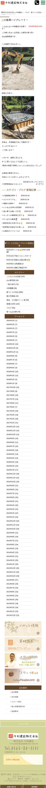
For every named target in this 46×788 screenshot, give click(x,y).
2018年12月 (11, 348)
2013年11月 (11, 572)
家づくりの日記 (12, 243)
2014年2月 (11, 560)
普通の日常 (11, 304)
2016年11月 (11, 431)
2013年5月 (11, 596)
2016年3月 (11, 462)
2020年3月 (11, 320)
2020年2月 (11, 324)
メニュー (23, 724)
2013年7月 (11, 588)
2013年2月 (11, 607)
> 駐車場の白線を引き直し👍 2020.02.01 (19, 227)
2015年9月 (11, 486)
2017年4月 (11, 411)
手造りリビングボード (22, 256)
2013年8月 (11, 584)
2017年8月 (11, 395)
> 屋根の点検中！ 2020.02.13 (14, 203)
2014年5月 (11, 548)
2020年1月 (11, 328)
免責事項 (14, 711)
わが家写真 (11, 280)
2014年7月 (11, 541)
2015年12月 (11, 474)
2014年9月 (11, 533)
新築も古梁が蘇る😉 (22, 260)
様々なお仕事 (12, 312)
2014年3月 (11, 556)
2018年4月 (11, 372)
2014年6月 (11, 545)
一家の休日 (11, 284)
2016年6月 (11, 450)
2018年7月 (11, 360)
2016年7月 (11, 446)
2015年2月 (11, 513)
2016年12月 (11, 427)
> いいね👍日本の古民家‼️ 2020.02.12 (18, 207)
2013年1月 (11, 611)
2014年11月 (11, 525)
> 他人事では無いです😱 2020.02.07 (17, 211)
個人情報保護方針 (18, 706)
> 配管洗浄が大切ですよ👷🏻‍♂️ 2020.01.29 (18, 223)
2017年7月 (11, 399)
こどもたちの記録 (13, 276)
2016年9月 (11, 438)
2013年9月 (11, 580)
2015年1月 (11, 517)
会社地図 (14, 697)
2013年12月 (11, 568)
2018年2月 (11, 379)
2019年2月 (11, 344)
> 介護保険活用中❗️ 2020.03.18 (15, 196)
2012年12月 (11, 615)
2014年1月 (11, 564)
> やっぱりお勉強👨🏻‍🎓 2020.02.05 (15, 219)
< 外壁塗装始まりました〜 (12, 184)
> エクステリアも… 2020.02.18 (15, 199)
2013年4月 (11, 600)
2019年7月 (11, 332)
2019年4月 (11, 336)
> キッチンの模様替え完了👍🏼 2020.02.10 (19, 215)
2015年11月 (11, 478)
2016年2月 (11, 466)
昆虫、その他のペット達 (16, 300)
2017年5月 (11, 407)
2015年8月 (11, 489)
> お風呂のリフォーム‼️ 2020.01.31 (17, 231)
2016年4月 (11, 458)
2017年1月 (11, 423)
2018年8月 (11, 356)
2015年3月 (11, 509)
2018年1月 (11, 383)
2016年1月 (11, 470)
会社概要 (14, 692)
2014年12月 (11, 521)
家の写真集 (11, 296)
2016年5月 (11, 454)
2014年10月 (11, 529)
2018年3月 (11, 375)
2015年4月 (11, 505)
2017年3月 (11, 415)
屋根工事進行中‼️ (20, 268)
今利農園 (10, 288)
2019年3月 (11, 340)
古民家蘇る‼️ (19, 264)
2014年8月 (11, 537)
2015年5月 (11, 501)
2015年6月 (11, 497)
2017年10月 (11, 387)
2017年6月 (11, 403)
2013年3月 (11, 603)
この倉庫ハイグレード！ (14, 20)
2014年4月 (11, 552)
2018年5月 (11, 368)
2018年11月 (11, 352)
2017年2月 (11, 419)
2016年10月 (11, 434)
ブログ (23, 243)
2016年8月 (11, 442)
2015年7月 (11, 493)
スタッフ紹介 (16, 702)
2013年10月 (11, 576)
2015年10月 (11, 482)
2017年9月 (11, 391)
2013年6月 (11, 592)
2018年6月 (11, 364)
